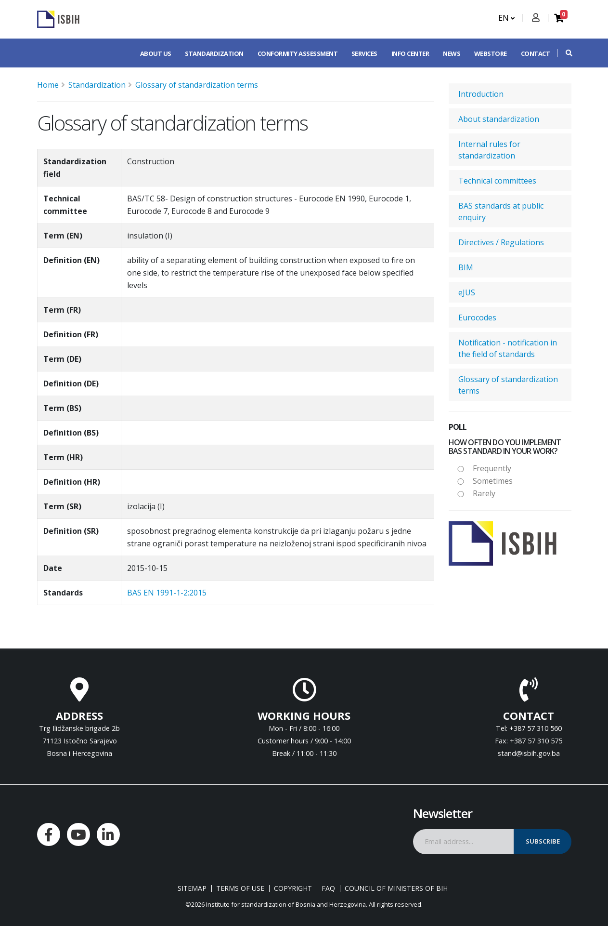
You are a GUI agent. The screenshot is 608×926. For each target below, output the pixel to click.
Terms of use (240, 888)
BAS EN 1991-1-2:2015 (167, 592)
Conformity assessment (298, 53)
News (451, 53)
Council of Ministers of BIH (396, 888)
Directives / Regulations (501, 242)
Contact (535, 53)
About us (155, 53)
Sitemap (192, 888)
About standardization (498, 119)
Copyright (293, 888)
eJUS (466, 292)
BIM (465, 267)
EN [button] (506, 18)
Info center (410, 53)
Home (48, 84)
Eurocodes (477, 317)
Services (364, 53)
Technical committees (497, 180)
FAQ (328, 888)
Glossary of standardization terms (196, 84)
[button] (564, 53)
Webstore (490, 53)
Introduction (481, 94)
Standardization (214, 53)
